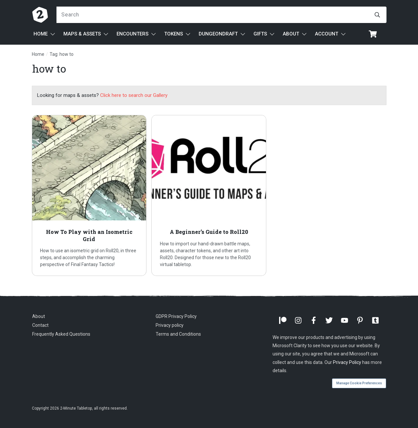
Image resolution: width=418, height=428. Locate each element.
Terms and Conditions (178, 334)
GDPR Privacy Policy (176, 316)
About (38, 316)
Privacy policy (170, 325)
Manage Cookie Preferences (359, 383)
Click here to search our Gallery (133, 95)
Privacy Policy (347, 362)
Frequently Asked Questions (61, 334)
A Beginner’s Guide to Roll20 (208, 195)
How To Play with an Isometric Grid (89, 195)
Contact (40, 325)
